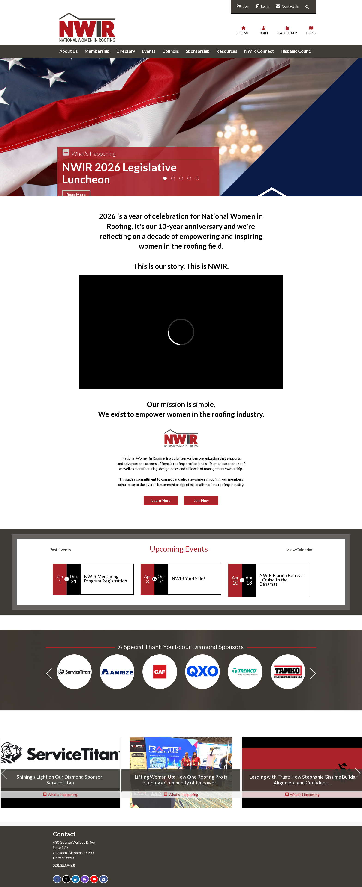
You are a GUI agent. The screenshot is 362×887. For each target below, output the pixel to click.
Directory (125, 51)
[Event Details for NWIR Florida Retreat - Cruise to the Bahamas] (282, 579)
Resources (227, 51)
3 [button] (181, 178)
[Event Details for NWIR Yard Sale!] (195, 578)
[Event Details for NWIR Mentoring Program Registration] (107, 578)
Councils (170, 51)
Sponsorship (198, 51)
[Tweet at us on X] (66, 879)
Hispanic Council (297, 51)
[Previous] (49, 674)
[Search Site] (307, 7)
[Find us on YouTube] (94, 879)
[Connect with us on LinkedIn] (75, 879)
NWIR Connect (259, 51)
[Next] (313, 674)
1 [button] (165, 178)
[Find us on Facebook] (57, 879)
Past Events (60, 549)
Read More (76, 194)
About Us (68, 51)
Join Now (201, 500)
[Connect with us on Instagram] (85, 879)
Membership (97, 51)
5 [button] (197, 178)
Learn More (160, 500)
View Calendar (300, 549)
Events (148, 51)
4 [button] (189, 178)
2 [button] (173, 178)
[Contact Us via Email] (103, 879)
